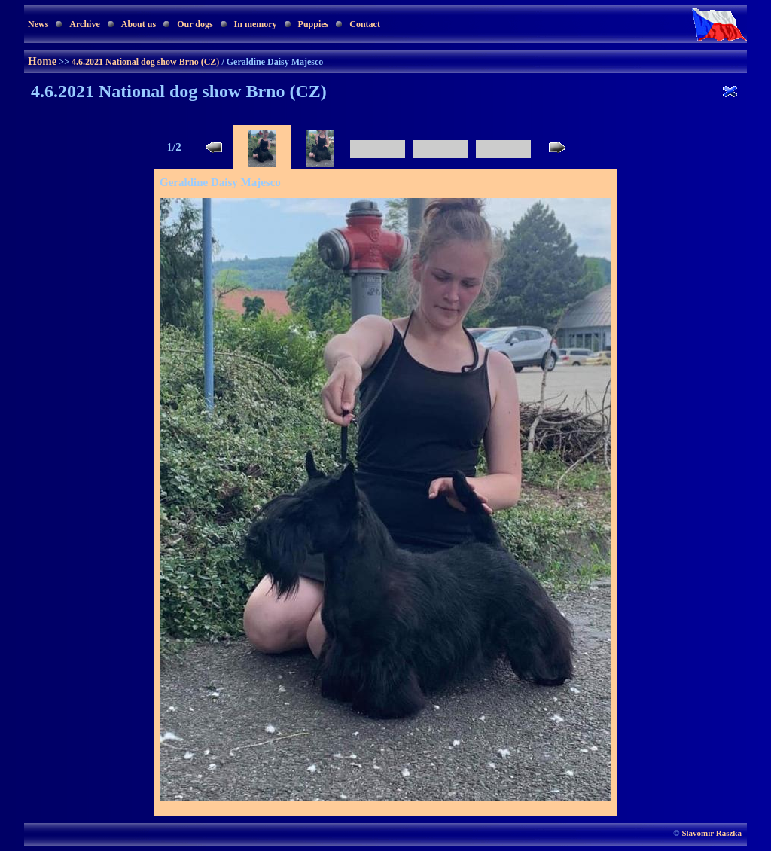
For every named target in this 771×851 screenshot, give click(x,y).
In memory (255, 24)
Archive (84, 24)
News (38, 24)
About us (138, 24)
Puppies (313, 24)
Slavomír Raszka (711, 832)
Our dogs (194, 24)
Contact (364, 24)
